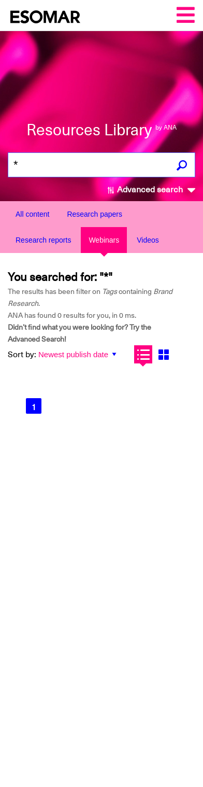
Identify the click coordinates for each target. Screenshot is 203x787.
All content (32, 214)
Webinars (104, 240)
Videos (148, 240)
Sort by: (22, 354)
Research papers (94, 214)
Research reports (43, 240)
